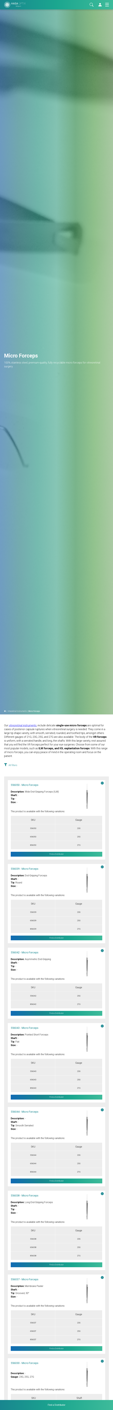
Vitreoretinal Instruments (17, 711)
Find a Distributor (56, 854)
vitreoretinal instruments (22, 725)
